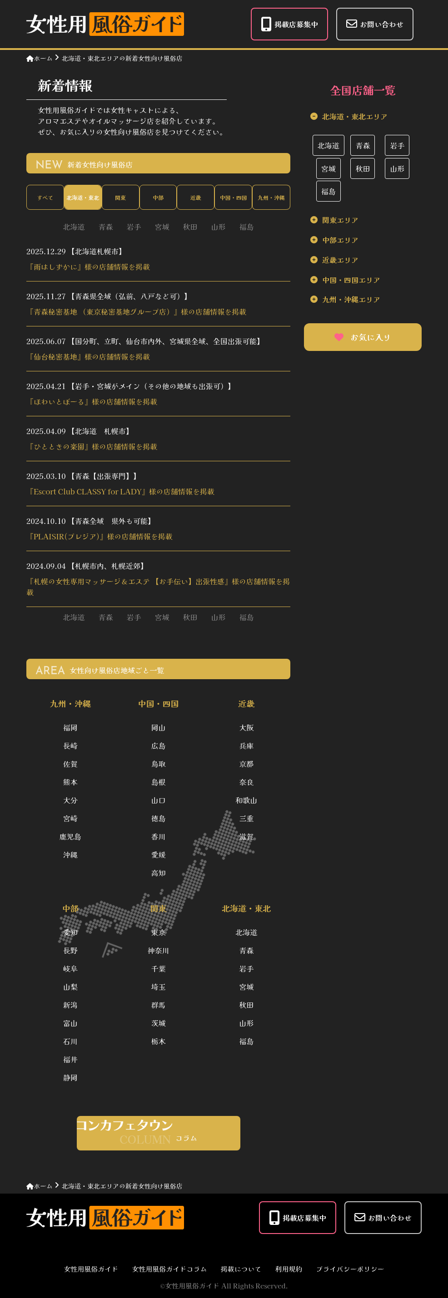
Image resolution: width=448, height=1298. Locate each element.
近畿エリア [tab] (340, 259)
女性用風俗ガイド (91, 1268)
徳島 (158, 818)
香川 (158, 836)
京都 (246, 763)
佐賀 (70, 763)
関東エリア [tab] (340, 219)
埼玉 (158, 986)
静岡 (70, 1077)
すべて (45, 197)
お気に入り (362, 337)
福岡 (70, 727)
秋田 (190, 226)
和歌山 (246, 800)
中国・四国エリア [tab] (351, 279)
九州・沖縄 (271, 197)
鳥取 (158, 763)
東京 (158, 932)
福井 (70, 1059)
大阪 (246, 727)
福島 (246, 226)
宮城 (161, 226)
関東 (120, 197)
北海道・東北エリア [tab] (355, 116)
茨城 (158, 1022)
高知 (158, 872)
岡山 (158, 727)
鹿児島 (70, 836)
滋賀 (246, 836)
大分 (70, 800)
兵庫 (246, 745)
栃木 (158, 1041)
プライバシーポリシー (350, 1268)
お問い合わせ (374, 24)
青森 (105, 226)
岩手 (133, 226)
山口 (158, 800)
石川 (70, 1041)
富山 (70, 1022)
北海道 (74, 226)
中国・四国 (233, 197)
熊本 (70, 781)
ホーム (39, 58)
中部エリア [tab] (340, 239)
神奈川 (158, 950)
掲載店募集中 (289, 24)
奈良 (246, 781)
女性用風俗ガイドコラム (169, 1268)
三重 (246, 818)
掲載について (240, 1268)
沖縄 (70, 854)
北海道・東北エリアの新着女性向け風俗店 (122, 58)
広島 (158, 745)
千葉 (158, 968)
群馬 (158, 1004)
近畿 (195, 197)
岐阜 (70, 968)
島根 (158, 781)
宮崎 (70, 818)
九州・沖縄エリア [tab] (351, 299)
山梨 (70, 986)
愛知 (70, 932)
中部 (158, 197)
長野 (70, 950)
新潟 (70, 1004)
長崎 (70, 745)
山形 (218, 226)
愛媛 (158, 854)
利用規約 (289, 1268)
